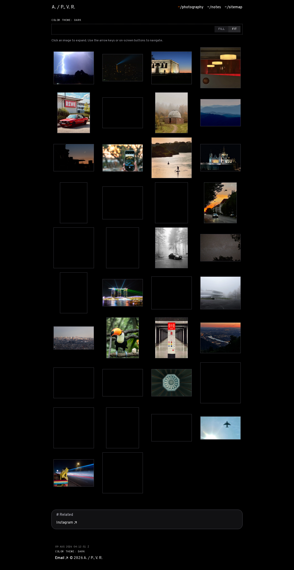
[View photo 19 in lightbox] (171, 247)
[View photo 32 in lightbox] (220, 382)
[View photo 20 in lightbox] (220, 247)
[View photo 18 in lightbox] (122, 247)
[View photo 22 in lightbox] (122, 292)
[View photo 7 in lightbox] (171, 112)
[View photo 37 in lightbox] (74, 473)
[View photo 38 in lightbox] (122, 472)
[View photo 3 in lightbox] (171, 67)
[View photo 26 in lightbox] (122, 337)
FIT (234, 29)
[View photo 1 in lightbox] (74, 67)
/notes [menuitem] (214, 7)
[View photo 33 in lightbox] (74, 427)
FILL (221, 29)
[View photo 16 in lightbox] (220, 202)
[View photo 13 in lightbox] (73, 202)
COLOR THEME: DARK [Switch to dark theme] (66, 20)
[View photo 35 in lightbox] (171, 427)
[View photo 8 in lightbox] (220, 112)
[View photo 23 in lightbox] (171, 293)
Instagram (66, 522)
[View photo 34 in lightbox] (122, 427)
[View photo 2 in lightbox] (122, 67)
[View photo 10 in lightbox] (122, 158)
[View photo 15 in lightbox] (171, 202)
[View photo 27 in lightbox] (171, 337)
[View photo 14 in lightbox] (122, 202)
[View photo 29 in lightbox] (74, 382)
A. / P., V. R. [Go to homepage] (63, 7)
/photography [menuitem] (191, 7)
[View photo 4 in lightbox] (220, 67)
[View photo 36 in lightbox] (220, 428)
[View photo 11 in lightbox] (171, 157)
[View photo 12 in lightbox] (220, 157)
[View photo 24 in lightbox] (220, 293)
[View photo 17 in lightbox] (74, 247)
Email (61, 558)
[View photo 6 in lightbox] (122, 112)
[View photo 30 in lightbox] (122, 382)
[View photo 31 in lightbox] (171, 382)
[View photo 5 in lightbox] (73, 112)
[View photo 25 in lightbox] (74, 338)
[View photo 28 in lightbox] (220, 337)
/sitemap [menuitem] (233, 7)
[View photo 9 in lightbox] (74, 157)
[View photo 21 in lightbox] (73, 292)
